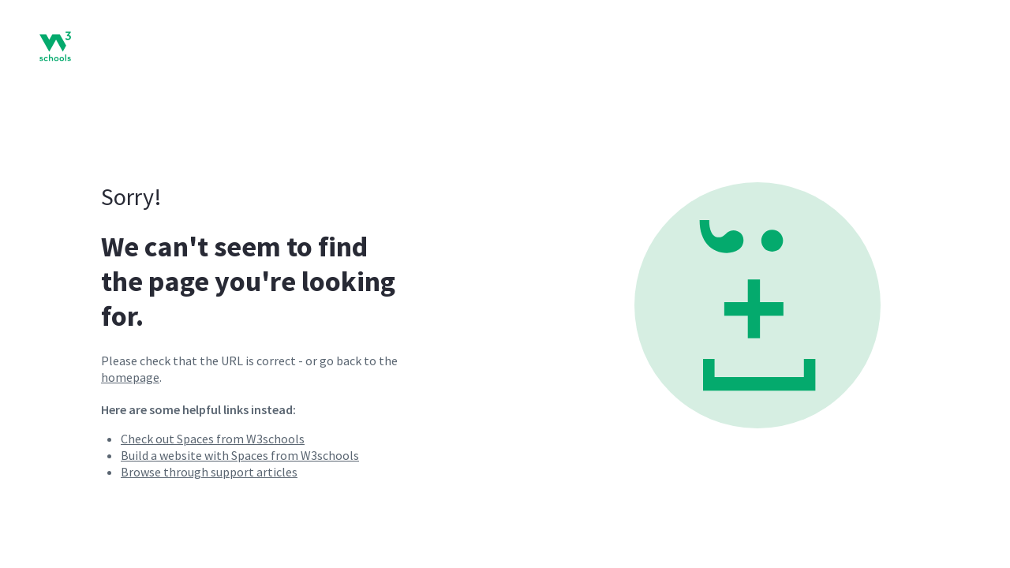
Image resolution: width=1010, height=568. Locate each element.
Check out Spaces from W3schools (213, 439)
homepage (130, 377)
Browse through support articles (209, 472)
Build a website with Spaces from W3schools (240, 455)
